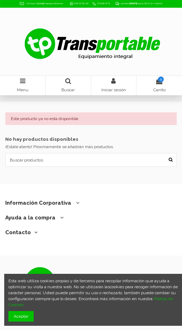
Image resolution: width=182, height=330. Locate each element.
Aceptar (21, 316)
